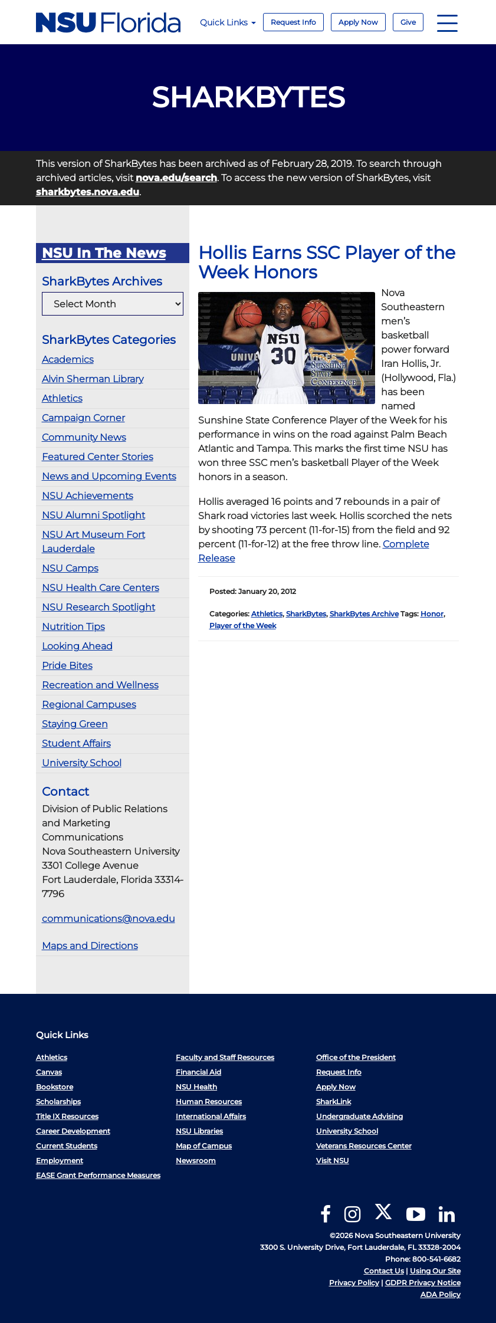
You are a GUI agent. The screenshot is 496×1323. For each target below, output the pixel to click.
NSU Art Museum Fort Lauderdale (93, 541)
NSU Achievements (87, 495)
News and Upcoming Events (109, 476)
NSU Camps (70, 568)
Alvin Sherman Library (92, 379)
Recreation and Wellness (100, 685)
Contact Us (384, 1270)
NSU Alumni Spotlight (93, 515)
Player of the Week (242, 625)
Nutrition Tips (73, 626)
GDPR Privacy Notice (423, 1282)
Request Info (293, 22)
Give (408, 22)
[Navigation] (447, 22)
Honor (432, 613)
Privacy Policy (354, 1282)
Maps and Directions (90, 945)
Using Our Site (435, 1270)
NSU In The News (104, 253)
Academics (68, 359)
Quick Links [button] (228, 22)
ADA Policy (441, 1294)
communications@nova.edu (108, 918)
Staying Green (75, 724)
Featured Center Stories (97, 456)
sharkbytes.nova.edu (87, 192)
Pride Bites (67, 665)
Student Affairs (76, 743)
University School (81, 763)
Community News (84, 437)
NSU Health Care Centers (100, 587)
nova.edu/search (176, 177)
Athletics (62, 398)
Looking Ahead (77, 646)
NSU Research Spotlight (98, 607)
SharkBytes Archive (364, 613)
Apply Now (358, 22)
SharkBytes (306, 613)
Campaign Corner (83, 418)
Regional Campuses (89, 704)
